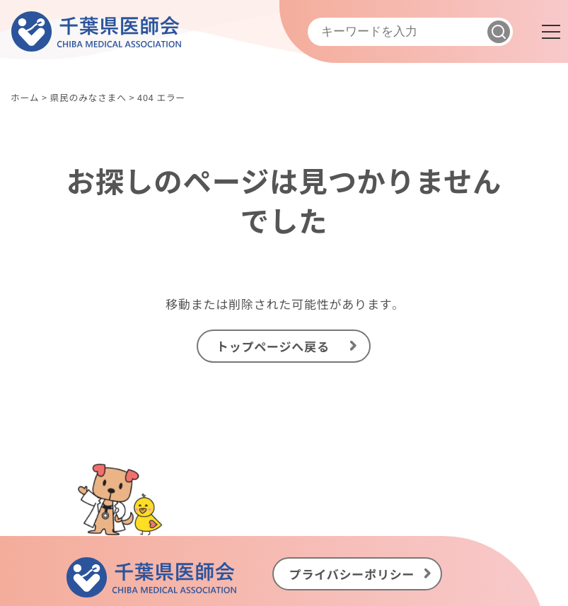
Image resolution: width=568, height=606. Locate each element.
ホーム (25, 97)
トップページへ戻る (273, 345)
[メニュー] (551, 32)
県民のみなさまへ (88, 97)
